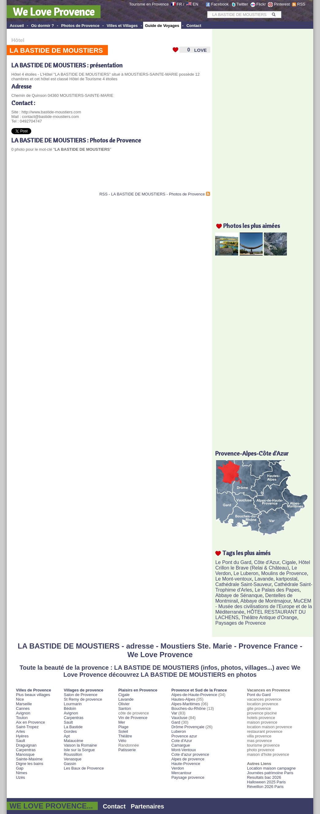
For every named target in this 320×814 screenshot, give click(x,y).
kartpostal (286, 578)
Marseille (24, 704)
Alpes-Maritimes (185, 704)
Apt (67, 736)
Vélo (122, 740)
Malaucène (73, 740)
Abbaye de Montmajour (265, 601)
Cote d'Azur (181, 740)
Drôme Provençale (187, 727)
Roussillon (73, 754)
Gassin (70, 763)
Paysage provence (187, 777)
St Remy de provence (83, 699)
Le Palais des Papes (277, 590)
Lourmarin (73, 704)
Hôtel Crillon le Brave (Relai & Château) (262, 565)
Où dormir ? (42, 25)
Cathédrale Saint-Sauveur (243, 584)
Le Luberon (246, 573)
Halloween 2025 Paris (266, 782)
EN (195, 4)
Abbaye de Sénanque (238, 595)
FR (179, 4)
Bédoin (70, 708)
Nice (20, 699)
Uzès (20, 777)
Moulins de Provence (284, 573)
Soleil (123, 731)
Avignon (23, 713)
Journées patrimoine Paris (270, 772)
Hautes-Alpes (183, 699)
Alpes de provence (187, 759)
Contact (193, 25)
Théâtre (125, 736)
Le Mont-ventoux (233, 578)
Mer (121, 722)
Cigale (289, 562)
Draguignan (26, 745)
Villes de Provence (33, 690)
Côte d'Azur (266, 562)
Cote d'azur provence (190, 754)
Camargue (180, 745)
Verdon (177, 768)
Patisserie (127, 750)
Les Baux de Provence (84, 768)
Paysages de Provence (240, 623)
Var (174, 713)
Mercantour (181, 772)
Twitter (242, 4)
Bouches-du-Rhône (188, 708)
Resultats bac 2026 (264, 777)
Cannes (23, 708)
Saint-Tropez (27, 727)
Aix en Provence (30, 722)
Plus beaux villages (33, 694)
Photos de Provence (80, 25)
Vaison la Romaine (80, 745)
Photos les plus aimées (251, 225)
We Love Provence (53, 11)
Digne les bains (29, 763)
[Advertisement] (83, 176)
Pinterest (282, 4)
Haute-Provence (185, 763)
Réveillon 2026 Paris (265, 786)
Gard (175, 722)
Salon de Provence (80, 694)
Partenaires (147, 806)
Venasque (73, 759)
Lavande (264, 578)
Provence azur (184, 736)
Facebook (220, 4)
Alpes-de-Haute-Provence (194, 694)
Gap (20, 768)
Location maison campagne (271, 768)
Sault (20, 740)
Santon (124, 708)
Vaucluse (179, 717)
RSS (301, 4)
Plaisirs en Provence (137, 690)
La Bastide (73, 727)
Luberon (178, 731)
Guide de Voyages (162, 25)
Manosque (25, 754)
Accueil (17, 25)
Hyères (22, 736)
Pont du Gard (259, 694)
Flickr (261, 4)
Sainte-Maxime (29, 759)
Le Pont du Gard (233, 562)
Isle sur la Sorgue (79, 750)
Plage (123, 727)
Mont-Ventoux (183, 750)
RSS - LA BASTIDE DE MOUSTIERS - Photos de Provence (152, 194)
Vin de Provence (132, 717)
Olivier (124, 704)
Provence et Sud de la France (199, 690)
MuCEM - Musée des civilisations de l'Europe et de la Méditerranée (263, 606)
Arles (20, 731)
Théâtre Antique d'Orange (269, 617)
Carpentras (26, 750)
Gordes (70, 731)
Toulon (22, 717)
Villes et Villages (122, 25)
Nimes (21, 772)
